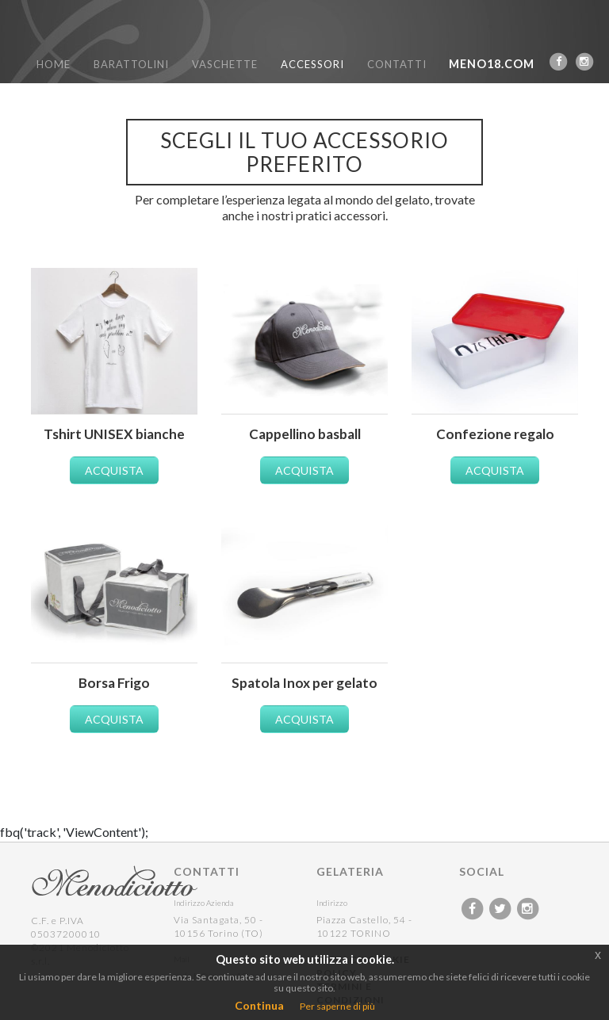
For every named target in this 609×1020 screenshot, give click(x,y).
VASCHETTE (225, 64)
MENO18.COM (491, 64)
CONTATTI (397, 64)
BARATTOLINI (131, 64)
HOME (53, 64)
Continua (259, 1005)
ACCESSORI (312, 64)
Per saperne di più (337, 1006)
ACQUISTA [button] (114, 470)
